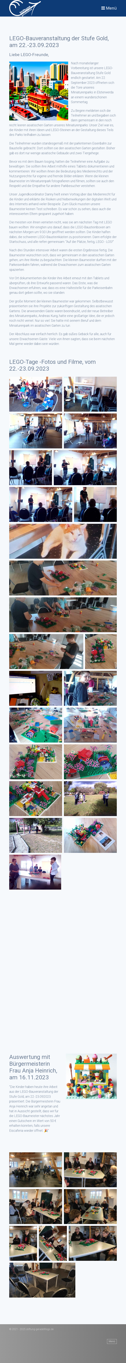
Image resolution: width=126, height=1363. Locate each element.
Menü (111, 8)
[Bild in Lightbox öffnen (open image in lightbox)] (35, 394)
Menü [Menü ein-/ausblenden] (112, 1341)
